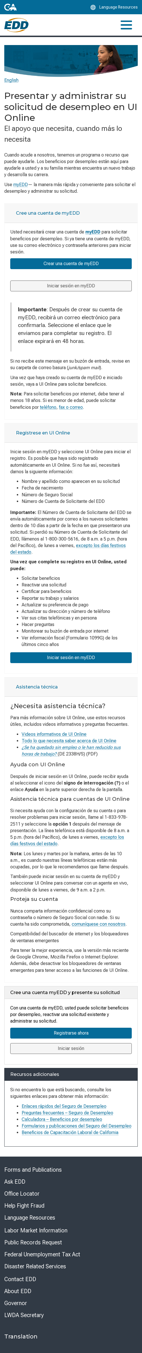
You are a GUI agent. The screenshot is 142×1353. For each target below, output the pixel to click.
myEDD (20, 184)
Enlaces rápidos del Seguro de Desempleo (64, 1106)
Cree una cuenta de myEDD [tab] (48, 213)
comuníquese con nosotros (98, 924)
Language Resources (29, 1217)
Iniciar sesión (71, 1048)
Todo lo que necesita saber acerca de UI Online (69, 740)
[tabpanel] (71, 321)
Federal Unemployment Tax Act (42, 1254)
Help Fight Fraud (24, 1205)
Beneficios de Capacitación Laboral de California (70, 1132)
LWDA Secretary (24, 1315)
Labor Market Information (35, 1230)
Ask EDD (14, 1181)
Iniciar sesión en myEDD (71, 286)
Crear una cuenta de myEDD (71, 263)
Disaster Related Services (35, 1266)
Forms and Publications (33, 1169)
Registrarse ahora (71, 1033)
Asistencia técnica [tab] (37, 687)
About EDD (17, 1291)
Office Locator (22, 1193)
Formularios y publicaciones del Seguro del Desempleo (76, 1126)
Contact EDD (20, 1279)
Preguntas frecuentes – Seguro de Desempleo (67, 1113)
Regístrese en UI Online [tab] (43, 433)
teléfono (48, 407)
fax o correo (71, 407)
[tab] (71, 213)
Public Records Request (33, 1242)
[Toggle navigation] (126, 25)
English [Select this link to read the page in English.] (11, 80)
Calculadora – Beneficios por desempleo (62, 1119)
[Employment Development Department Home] (16, 25)
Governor (15, 1303)
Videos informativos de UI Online (54, 734)
